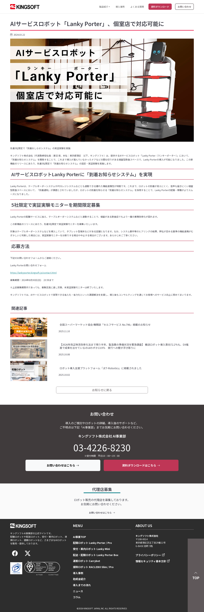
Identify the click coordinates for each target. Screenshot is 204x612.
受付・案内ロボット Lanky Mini (91, 549)
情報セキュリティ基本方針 (151, 561)
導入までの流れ (82, 585)
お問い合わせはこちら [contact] (102, 512)
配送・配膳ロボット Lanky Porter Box (95, 555)
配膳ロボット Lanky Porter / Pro (92, 543)
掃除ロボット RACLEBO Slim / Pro (93, 567)
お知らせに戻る (102, 390)
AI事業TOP (79, 537)
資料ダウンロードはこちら (141, 465)
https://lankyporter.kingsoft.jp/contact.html (33, 272)
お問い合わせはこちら (63, 465)
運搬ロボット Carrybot (86, 561)
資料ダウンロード (160, 6)
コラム (76, 597)
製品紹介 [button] (103, 6)
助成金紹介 (79, 579)
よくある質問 (137, 6)
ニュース (78, 591)
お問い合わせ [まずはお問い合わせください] (184, 6)
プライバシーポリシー (148, 555)
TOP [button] (196, 575)
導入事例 (120, 6)
